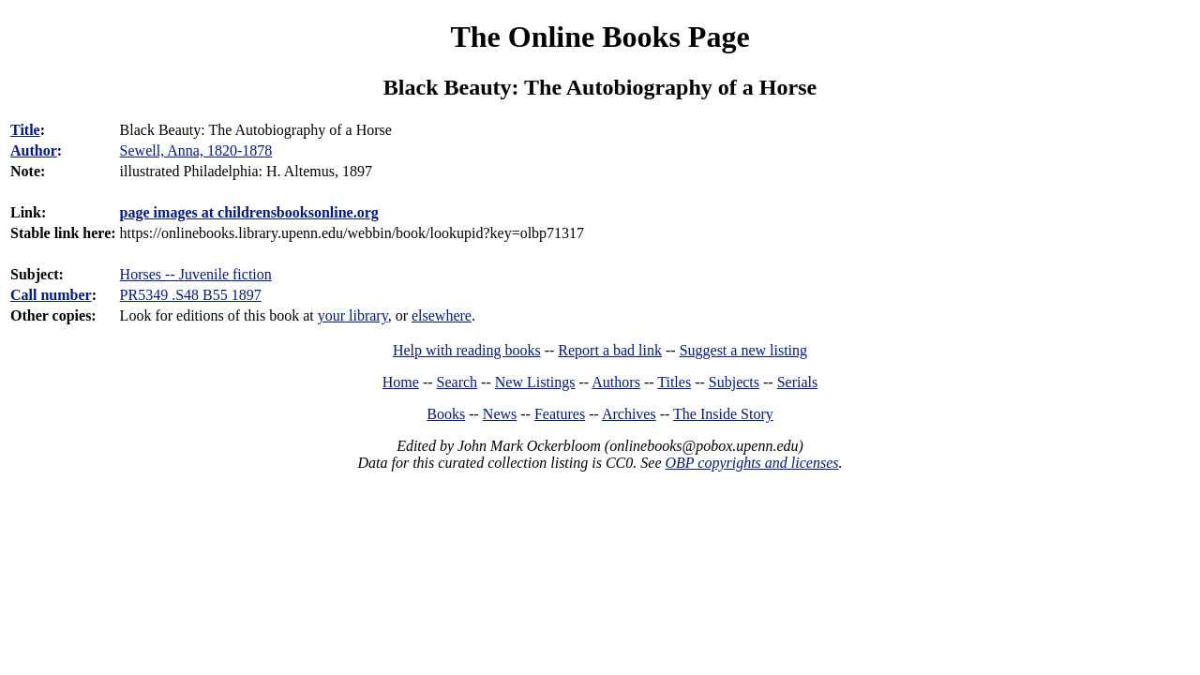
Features (559, 414)
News (500, 414)
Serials (797, 382)
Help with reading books (467, 350)
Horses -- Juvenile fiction (196, 274)
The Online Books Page (599, 36)
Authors (616, 382)
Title (25, 130)
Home (400, 382)
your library (353, 315)
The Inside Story (723, 414)
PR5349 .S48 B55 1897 (191, 295)
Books (446, 414)
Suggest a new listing (743, 350)
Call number (51, 295)
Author (33, 150)
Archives (629, 414)
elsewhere (442, 315)
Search (457, 382)
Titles (674, 382)
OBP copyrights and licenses (751, 463)
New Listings (535, 382)
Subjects (734, 382)
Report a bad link (610, 350)
